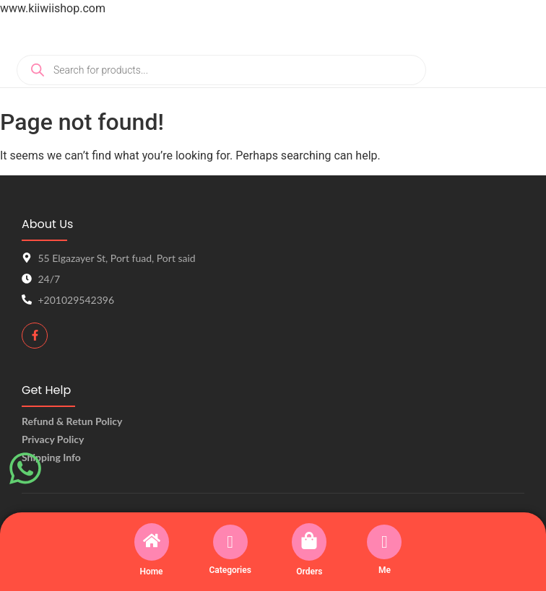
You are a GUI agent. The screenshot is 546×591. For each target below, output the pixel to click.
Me (384, 570)
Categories (230, 570)
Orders (309, 571)
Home (150, 571)
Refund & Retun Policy (72, 421)
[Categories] (230, 542)
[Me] (384, 542)
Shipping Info (51, 457)
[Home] (151, 542)
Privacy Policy (53, 439)
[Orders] (309, 542)
